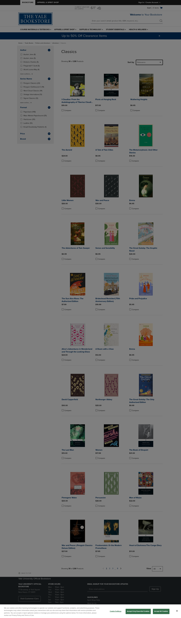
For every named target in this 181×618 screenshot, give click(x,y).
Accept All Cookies (161, 611)
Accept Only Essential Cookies (138, 611)
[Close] (177, 611)
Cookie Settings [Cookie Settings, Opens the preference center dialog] (115, 611)
